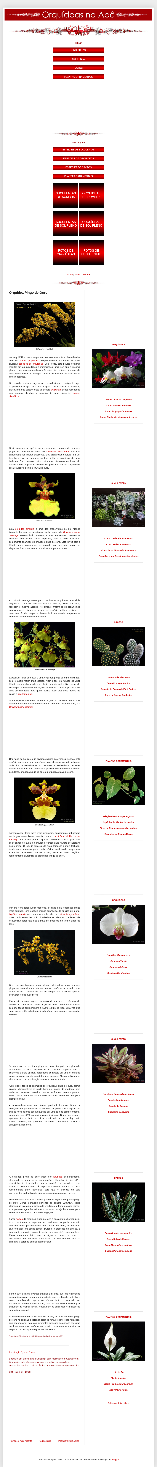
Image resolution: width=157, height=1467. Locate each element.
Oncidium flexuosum (57, 451)
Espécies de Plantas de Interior (118, 822)
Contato (86, 274)
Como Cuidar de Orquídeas (118, 399)
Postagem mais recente (21, 1441)
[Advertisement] (78, 106)
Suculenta (118, 1094)
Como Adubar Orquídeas (118, 405)
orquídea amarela (24, 529)
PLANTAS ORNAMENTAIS (118, 761)
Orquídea (118, 955)
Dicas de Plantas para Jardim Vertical (118, 828)
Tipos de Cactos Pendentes (118, 695)
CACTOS (118, 622)
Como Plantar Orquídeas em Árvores (118, 417)
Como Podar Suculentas (118, 544)
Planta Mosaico (118, 1378)
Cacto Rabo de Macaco (118, 1239)
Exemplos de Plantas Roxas (118, 834)
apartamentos (25, 694)
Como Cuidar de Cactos (119, 677)
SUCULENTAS (118, 483)
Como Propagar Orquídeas (118, 411)
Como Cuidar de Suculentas (118, 538)
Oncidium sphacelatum (21, 707)
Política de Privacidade (118, 1403)
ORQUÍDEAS (118, 344)
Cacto (118, 1233)
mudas (19, 1219)
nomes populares (29, 360)
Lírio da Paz (119, 1372)
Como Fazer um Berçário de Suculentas (119, 556)
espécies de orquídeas (31, 363)
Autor (70, 274)
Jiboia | (118, 1384)
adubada (57, 1176)
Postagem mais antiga (68, 1441)
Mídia (77, 274)
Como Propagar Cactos (118, 683)
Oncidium (56, 389)
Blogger (115, 1459)
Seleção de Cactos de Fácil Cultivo (118, 689)
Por (22, 1352)
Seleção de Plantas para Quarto (118, 816)
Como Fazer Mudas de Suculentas (118, 550)
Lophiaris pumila (17, 914)
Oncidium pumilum (69, 914)
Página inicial (45, 1441)
